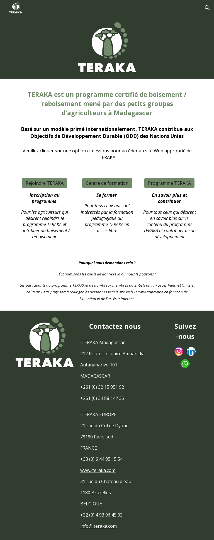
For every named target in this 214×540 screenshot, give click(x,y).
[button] (207, 8)
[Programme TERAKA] (169, 183)
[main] (107, 103)
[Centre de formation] (107, 183)
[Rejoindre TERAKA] (44, 183)
